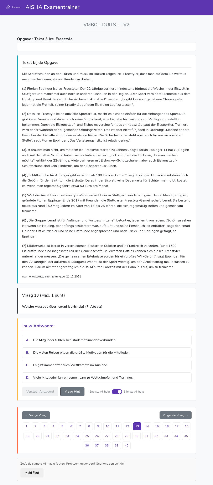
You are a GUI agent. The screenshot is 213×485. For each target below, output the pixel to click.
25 (87, 436)
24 (77, 436)
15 (157, 426)
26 (97, 436)
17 (177, 426)
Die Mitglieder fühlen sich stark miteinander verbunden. (71, 340)
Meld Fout (32, 473)
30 (136, 436)
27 (107, 436)
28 (117, 436)
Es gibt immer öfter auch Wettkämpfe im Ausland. (67, 365)
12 (127, 426)
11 (117, 426)
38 (107, 445)
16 (167, 426)
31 (146, 436)
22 (57, 436)
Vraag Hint (72, 391)
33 (166, 436)
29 (127, 436)
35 (186, 436)
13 (137, 426)
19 (28, 436)
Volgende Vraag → (175, 415)
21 (47, 436)
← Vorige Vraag (36, 415)
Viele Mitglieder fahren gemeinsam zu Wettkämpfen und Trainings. (80, 377)
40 (127, 445)
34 (176, 436)
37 (97, 445)
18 (187, 426)
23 (67, 436)
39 (117, 445)
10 (107, 426)
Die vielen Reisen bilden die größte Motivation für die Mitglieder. (78, 352)
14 (147, 426)
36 (87, 445)
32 (156, 436)
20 (38, 436)
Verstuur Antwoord (40, 391)
